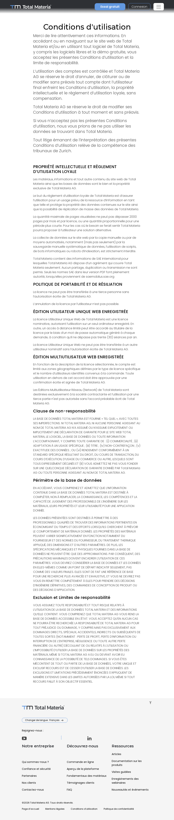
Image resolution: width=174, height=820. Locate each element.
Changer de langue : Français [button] (42, 720)
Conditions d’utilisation (84, 808)
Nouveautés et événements (130, 790)
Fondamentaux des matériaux (86, 776)
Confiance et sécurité (36, 769)
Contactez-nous (33, 790)
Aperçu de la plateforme (83, 769)
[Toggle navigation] (158, 6)
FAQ (69, 790)
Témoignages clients (80, 783)
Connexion (139, 6)
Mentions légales (55, 808)
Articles (116, 754)
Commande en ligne (80, 762)
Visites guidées (121, 772)
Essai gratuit (110, 6)
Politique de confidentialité (119, 808)
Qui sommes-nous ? (35, 762)
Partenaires (29, 776)
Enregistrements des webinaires (125, 781)
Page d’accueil (30, 808)
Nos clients (29, 783)
